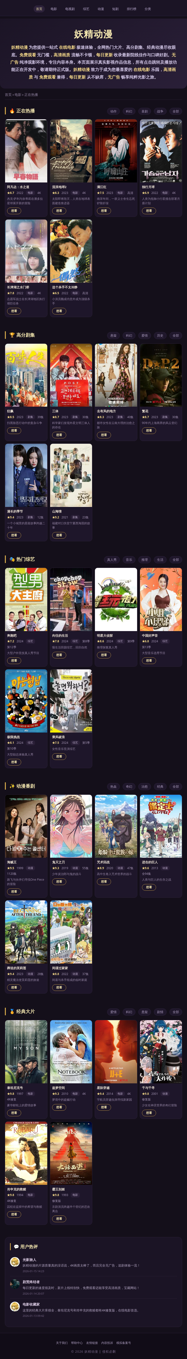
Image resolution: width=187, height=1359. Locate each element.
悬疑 (113, 335)
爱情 (144, 335)
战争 (160, 111)
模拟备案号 (123, 1343)
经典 (160, 786)
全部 (176, 111)
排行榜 (131, 9)
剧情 (160, 1012)
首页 (39, 9)
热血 (113, 786)
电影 (54, 9)
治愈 (144, 786)
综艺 (86, 9)
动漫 (101, 9)
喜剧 (144, 111)
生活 (160, 559)
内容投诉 (107, 1343)
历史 (160, 335)
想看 (14, 210)
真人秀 (112, 559)
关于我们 (62, 1343)
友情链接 (92, 1343)
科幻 (129, 111)
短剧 (115, 9)
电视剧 (70, 9)
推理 (144, 559)
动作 (113, 111)
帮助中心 (77, 1343)
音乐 (129, 559)
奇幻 (129, 786)
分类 (148, 9)
